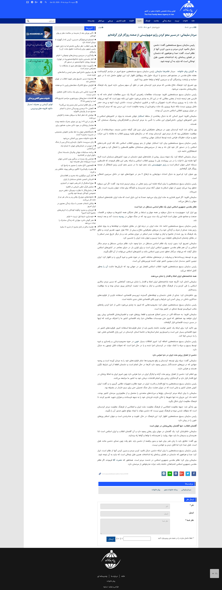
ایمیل (191, 512)
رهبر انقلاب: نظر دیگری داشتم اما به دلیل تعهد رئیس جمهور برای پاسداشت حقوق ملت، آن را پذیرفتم (76, 49)
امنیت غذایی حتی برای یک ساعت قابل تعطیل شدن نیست (76, 93)
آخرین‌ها (89, 28)
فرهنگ (147, 20)
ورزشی (110, 20)
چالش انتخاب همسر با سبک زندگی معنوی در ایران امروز (76, 205)
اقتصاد (131, 20)
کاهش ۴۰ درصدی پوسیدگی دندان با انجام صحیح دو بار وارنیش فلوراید (78, 110)
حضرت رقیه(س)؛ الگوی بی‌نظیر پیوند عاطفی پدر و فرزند (75, 170)
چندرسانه (91, 20)
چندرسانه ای (102, 576)
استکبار (141, 116)
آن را (105, 266)
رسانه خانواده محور (171, 489)
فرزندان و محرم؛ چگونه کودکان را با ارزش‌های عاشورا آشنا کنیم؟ (76, 211)
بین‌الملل (101, 20)
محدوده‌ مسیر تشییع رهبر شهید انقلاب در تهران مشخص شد (75, 80)
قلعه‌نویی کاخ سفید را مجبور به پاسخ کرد (77, 165)
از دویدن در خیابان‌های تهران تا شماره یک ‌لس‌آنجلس (78, 147)
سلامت (156, 20)
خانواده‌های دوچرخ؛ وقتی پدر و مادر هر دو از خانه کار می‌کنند (77, 198)
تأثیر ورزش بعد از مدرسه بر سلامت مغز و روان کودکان (76, 34)
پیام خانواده (154, 9)
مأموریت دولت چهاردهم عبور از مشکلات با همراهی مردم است (78, 67)
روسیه (121, 216)
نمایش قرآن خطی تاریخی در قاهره (80, 186)
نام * (192, 505)
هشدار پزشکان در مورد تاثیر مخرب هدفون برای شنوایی (76, 127)
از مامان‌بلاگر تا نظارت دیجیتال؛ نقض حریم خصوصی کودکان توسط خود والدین (77, 192)
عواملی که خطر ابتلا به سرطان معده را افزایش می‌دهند (76, 116)
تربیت (177, 20)
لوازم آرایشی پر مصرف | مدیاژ (39, 104)
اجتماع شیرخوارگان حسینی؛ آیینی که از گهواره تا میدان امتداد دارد (75, 41)
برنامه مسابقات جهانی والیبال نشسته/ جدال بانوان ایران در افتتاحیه (77, 154)
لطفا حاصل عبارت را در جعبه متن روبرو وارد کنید (176, 538)
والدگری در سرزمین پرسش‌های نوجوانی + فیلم (75, 55)
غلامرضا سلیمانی (162, 71)
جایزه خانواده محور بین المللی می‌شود (78, 138)
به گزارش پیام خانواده (185, 71)
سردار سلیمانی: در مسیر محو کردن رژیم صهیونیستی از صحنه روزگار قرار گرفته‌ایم (152, 35)
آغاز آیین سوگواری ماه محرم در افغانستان (77, 175)
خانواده (185, 20)
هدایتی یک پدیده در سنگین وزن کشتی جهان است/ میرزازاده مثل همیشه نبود (77, 160)
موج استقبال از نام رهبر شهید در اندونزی (77, 183)
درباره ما (114, 576)
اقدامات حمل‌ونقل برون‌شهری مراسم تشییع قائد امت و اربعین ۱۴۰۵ (75, 100)
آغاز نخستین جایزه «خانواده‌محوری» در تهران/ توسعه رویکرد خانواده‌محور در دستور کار (76, 60)
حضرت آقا (117, 460)
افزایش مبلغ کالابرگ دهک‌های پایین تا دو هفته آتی (75, 87)
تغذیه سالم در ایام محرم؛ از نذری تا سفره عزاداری (78, 228)
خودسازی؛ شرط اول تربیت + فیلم (80, 216)
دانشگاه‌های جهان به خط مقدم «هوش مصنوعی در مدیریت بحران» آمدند (75, 133)
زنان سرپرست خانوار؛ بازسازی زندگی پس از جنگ (74, 142)
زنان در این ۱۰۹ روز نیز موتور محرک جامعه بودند (74, 121)
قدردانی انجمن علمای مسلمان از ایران (78, 179)
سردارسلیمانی (186, 489)
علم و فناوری (121, 20)
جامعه (139, 20)
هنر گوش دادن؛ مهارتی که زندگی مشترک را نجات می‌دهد (77, 222)
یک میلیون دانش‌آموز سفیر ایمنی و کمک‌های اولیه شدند (77, 74)
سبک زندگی (166, 20)
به (101, 266)
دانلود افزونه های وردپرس (41, 108)
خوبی (137, 341)
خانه (193, 20)
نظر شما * (189, 520)
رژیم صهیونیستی (159, 164)
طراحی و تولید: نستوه (111, 586)
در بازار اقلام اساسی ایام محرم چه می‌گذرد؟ (76, 105)
